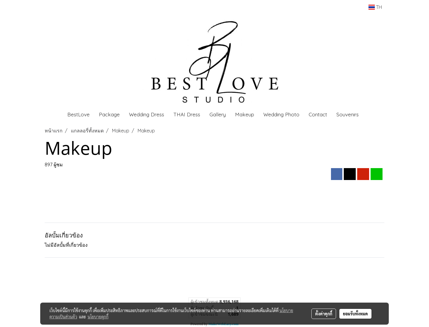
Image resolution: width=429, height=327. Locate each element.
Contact (318, 114)
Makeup (244, 114)
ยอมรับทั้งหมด (355, 313)
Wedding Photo (281, 114)
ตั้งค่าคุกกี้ (323, 313)
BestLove (78, 114)
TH (375, 7)
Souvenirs (347, 114)
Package (109, 114)
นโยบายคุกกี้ (98, 316)
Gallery (217, 114)
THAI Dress (186, 114)
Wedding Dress (146, 114)
